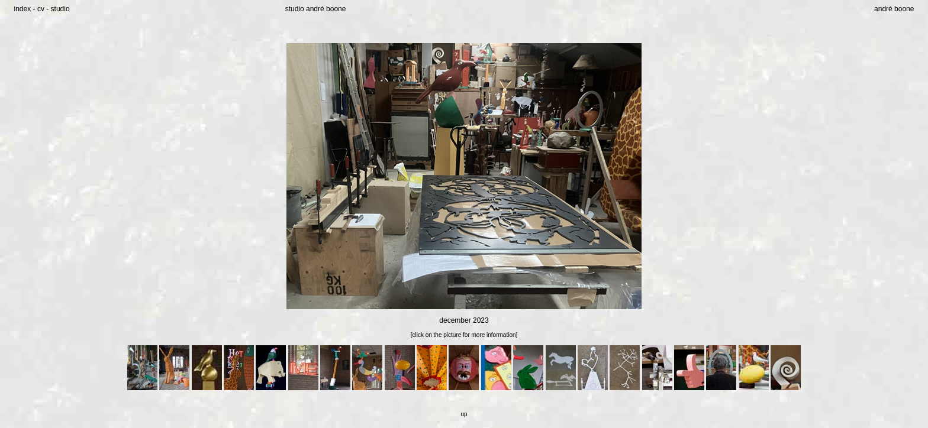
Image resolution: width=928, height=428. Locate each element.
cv (40, 9)
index (22, 9)
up (463, 414)
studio (60, 9)
